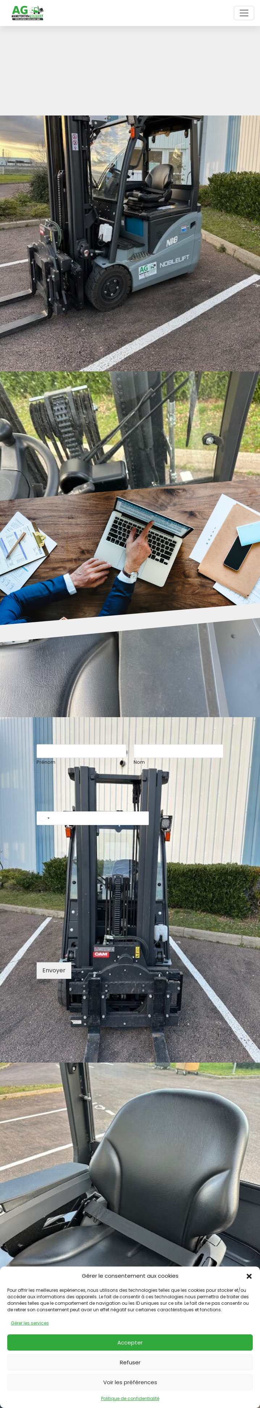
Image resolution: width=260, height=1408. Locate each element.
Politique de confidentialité (130, 1398)
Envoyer (54, 970)
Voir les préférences (130, 1382)
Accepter (130, 1342)
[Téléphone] (93, 818)
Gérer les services (30, 1323)
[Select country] (44, 818)
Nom (139, 762)
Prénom (46, 762)
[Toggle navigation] (244, 13)
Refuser (130, 1362)
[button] (249, 1276)
